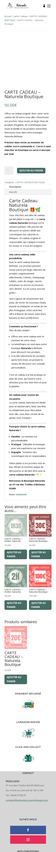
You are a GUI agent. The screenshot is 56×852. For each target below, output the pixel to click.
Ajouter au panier (31, 170)
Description (15, 186)
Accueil (7, 16)
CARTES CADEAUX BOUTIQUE (30, 182)
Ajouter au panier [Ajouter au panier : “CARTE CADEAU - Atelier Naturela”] (14, 554)
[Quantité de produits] (8, 170)
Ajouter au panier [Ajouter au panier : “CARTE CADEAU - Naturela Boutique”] (38, 554)
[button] (48, 6)
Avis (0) (13, 191)
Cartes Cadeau (20, 16)
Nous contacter (18, 494)
